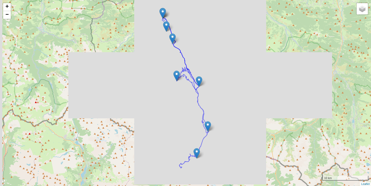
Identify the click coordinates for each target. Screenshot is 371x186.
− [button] (7, 15)
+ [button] (7, 7)
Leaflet (365, 183)
